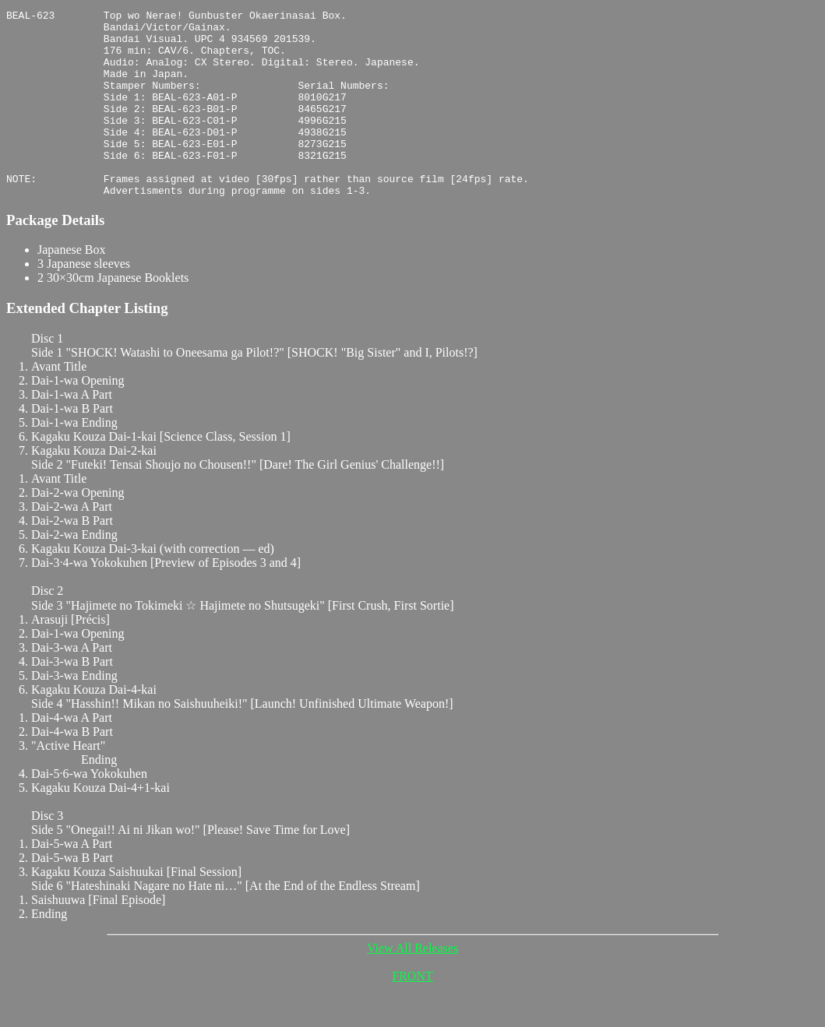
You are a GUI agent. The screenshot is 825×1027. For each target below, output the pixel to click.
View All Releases (412, 985)
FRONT (412, 1013)
